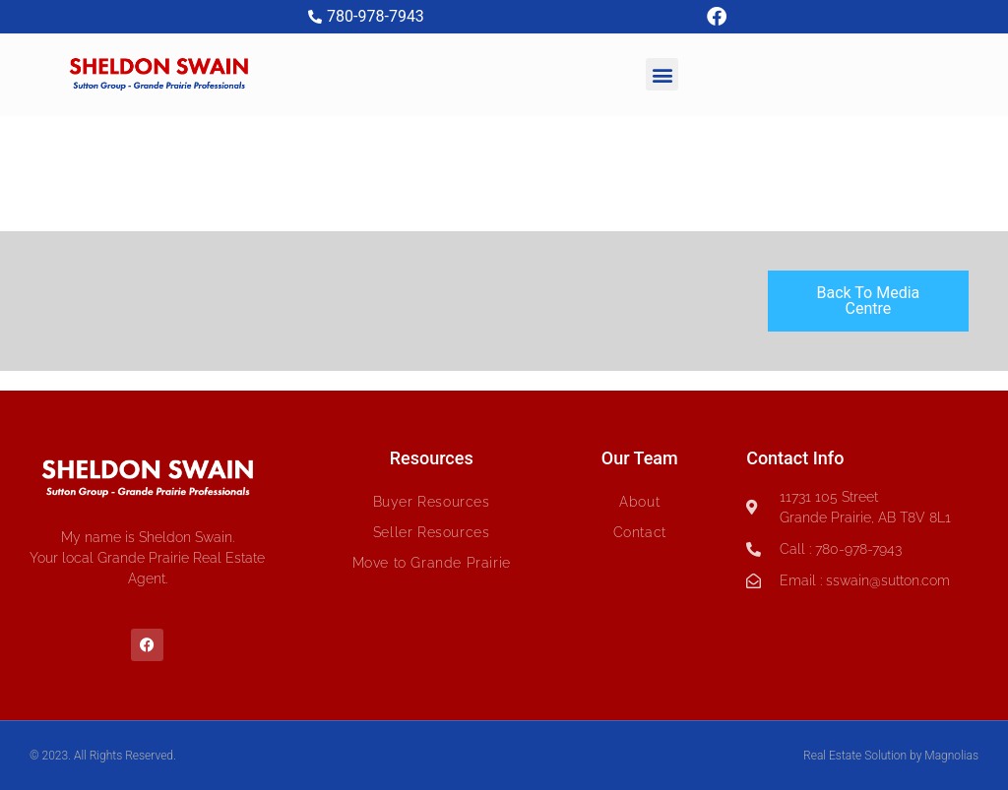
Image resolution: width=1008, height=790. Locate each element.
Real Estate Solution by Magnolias (890, 755)
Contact (639, 532)
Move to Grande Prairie (431, 563)
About (639, 502)
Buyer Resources (431, 502)
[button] (662, 74)
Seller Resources (431, 532)
